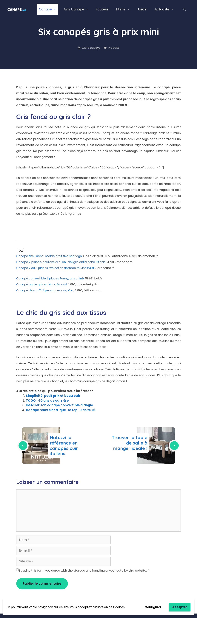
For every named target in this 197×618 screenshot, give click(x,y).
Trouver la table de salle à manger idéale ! (129, 443)
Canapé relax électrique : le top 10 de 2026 (60, 410)
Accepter (179, 607)
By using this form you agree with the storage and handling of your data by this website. (84, 570)
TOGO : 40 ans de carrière (47, 400)
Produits (113, 48)
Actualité (164, 9)
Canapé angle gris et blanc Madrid (41, 284)
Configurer (153, 607)
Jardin (142, 9)
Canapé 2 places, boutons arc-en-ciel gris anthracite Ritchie (61, 262)
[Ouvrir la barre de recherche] (184, 9)
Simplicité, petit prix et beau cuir (53, 395)
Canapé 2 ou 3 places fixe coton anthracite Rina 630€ (55, 268)
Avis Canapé (76, 9)
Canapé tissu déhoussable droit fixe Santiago (49, 256)
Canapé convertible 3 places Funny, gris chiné (50, 278)
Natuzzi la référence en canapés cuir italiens (64, 445)
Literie (123, 9)
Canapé (47, 9)
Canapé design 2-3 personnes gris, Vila (44, 290)
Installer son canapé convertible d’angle (59, 405)
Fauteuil (102, 9)
